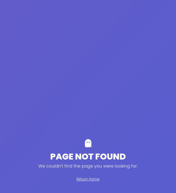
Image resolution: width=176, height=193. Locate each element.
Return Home (88, 179)
